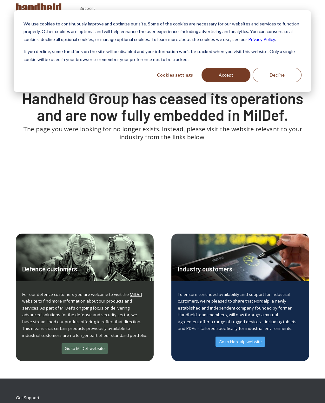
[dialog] (162, 51)
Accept (226, 75)
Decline (277, 75)
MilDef (136, 294)
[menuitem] (87, 9)
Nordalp (261, 301)
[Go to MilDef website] (85, 348)
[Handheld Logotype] (39, 8)
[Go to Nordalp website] (240, 342)
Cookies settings (175, 75)
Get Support (27, 397)
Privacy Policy (261, 39)
